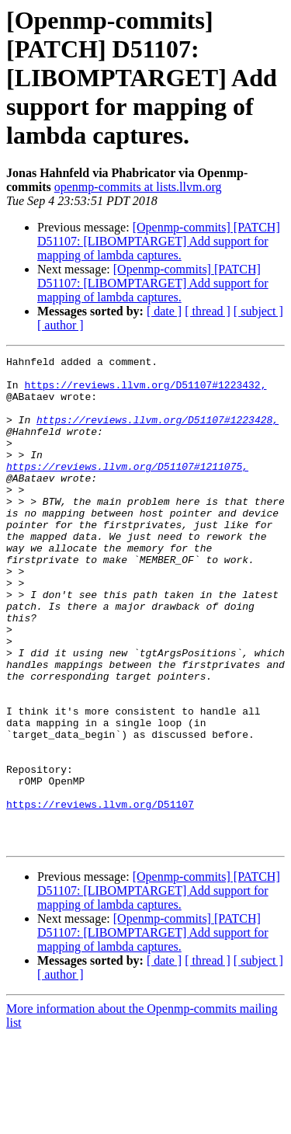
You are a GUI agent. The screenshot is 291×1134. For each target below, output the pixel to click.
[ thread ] (207, 311)
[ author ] (60, 325)
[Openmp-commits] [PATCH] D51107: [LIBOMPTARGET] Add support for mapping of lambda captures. (158, 241)
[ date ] (164, 311)
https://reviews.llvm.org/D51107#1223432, (145, 391)
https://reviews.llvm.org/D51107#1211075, (127, 489)
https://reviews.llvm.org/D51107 (100, 895)
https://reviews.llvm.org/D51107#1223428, (157, 433)
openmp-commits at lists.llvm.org (138, 186)
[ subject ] (258, 311)
